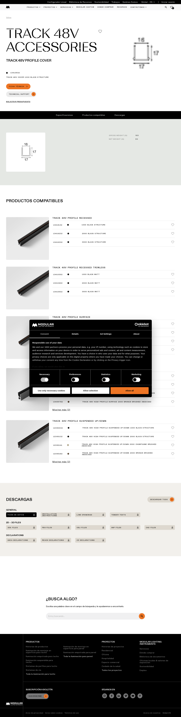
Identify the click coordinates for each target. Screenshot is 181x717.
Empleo (143, 670)
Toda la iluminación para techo (40, 674)
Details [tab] (75, 334)
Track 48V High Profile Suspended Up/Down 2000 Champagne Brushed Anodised (119, 445)
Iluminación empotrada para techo (42, 656)
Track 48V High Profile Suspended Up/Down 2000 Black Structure (118, 436)
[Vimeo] (126, 695)
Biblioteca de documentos (152, 656)
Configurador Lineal (56, 2)
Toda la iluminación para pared (78, 656)
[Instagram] (104, 695)
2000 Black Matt (91, 283)
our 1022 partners (49, 347)
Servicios (144, 649)
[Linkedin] (119, 695)
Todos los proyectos (112, 670)
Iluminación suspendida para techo (39, 661)
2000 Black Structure (94, 233)
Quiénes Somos (130, 2)
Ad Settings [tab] (106, 334)
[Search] (166, 7)
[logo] (8, 7)
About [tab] (136, 334)
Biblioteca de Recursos (80, 2)
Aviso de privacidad (34, 713)
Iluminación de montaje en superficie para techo (38, 651)
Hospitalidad (108, 658)
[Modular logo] (14, 704)
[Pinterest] (140, 695)
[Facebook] (112, 695)
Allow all (130, 390)
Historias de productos (37, 646)
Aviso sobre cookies (54, 713)
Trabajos (115, 2)
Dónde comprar (147, 652)
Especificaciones (64, 115)
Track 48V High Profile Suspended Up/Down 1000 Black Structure (118, 428)
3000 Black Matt (91, 292)
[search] (142, 616)
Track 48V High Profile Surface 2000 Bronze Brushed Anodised (116, 402)
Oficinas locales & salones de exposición (154, 661)
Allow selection (90, 390)
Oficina (105, 654)
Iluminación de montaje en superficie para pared (76, 647)
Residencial (107, 650)
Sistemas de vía (33, 670)
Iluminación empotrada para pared (79, 652)
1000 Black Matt (91, 274)
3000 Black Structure (94, 242)
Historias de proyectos (113, 646)
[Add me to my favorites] (100, 31)
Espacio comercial (110, 662)
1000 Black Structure (94, 225)
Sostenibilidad (102, 2)
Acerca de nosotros (151, 713)
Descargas (120, 115)
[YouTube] (133, 695)
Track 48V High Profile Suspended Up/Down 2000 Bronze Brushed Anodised (117, 454)
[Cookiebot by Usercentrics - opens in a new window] (137, 325)
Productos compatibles (93, 115)
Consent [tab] (45, 334)
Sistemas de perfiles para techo (41, 666)
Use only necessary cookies (51, 390)
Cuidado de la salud (111, 666)
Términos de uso (72, 713)
